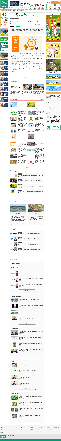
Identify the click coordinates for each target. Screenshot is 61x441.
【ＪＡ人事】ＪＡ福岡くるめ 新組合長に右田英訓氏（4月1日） (28, 238)
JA (1, 429)
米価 (13, 361)
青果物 (22, 429)
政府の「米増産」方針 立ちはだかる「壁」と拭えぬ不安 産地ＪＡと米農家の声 (18, 217)
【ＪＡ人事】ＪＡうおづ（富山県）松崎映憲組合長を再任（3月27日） (29, 233)
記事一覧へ (27, 290)
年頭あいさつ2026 (16, 263)
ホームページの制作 (48, 429)
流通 (18, 18)
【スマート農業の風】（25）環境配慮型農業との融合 (36, 217)
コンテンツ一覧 (39, 430)
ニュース (11, 18)
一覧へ (27, 77)
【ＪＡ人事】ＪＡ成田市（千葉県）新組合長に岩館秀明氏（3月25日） (29, 249)
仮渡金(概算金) (15, 328)
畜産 (21, 426)
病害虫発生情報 (15, 393)
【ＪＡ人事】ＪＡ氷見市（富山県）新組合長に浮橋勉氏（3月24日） (29, 244)
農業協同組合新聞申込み (57, 427)
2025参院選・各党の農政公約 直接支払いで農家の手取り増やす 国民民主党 (18, 220)
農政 (2, 427)
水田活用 (18, 213)
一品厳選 (31, 429)
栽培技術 (12, 432)
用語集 (31, 426)
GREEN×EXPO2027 (16, 296)
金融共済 (12, 429)
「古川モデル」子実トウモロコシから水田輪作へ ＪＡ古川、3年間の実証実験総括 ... (18, 223)
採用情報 (31, 427)
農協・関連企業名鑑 (56, 429)
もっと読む (27, 167)
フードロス (15, 18)
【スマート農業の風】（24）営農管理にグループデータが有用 (36, 219)
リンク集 (38, 426)
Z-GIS (36, 213)
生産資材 (12, 430)
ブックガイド (32, 430)
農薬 (20, 184)
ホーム (2, 426)
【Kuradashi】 (12, 71)
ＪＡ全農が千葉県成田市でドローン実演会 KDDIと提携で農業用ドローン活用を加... (36, 222)
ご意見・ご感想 (39, 429)
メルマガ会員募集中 (40, 427)
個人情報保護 (47, 427)
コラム (2, 430)
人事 (20, 237)
